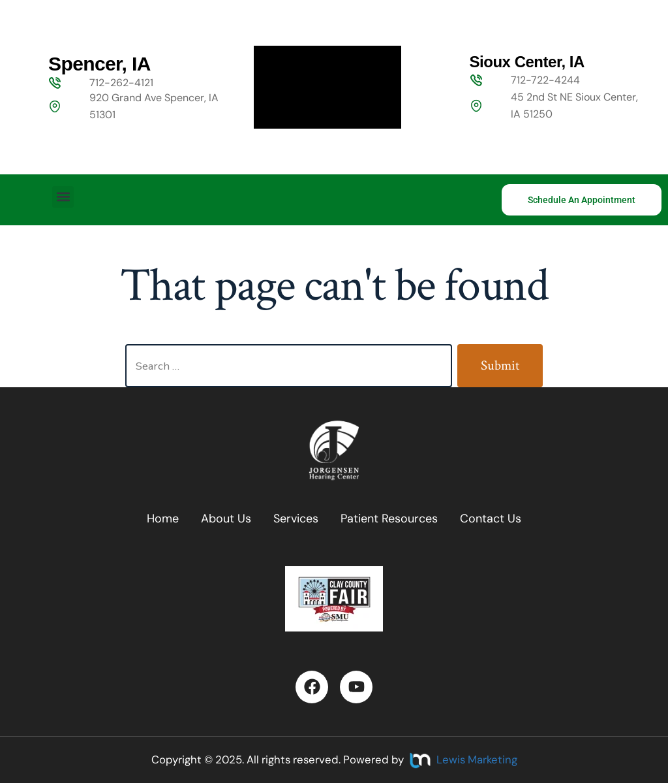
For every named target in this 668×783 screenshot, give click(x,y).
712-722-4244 (545, 80)
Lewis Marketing (476, 759)
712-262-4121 (121, 82)
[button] (63, 197)
